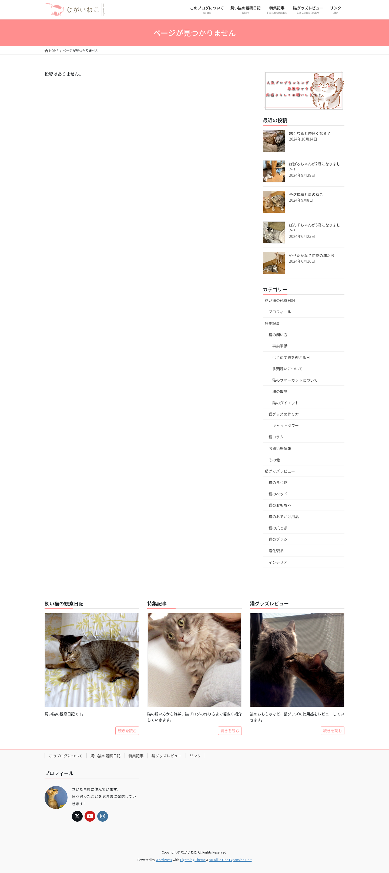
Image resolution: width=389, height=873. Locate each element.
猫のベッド (278, 494)
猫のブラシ (278, 539)
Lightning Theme (193, 859)
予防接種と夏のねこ (306, 194)
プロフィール (280, 311)
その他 (274, 459)
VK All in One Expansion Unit (230, 859)
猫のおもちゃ (280, 505)
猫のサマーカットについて (295, 380)
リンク (195, 755)
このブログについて (66, 755)
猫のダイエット (285, 402)
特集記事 (272, 323)
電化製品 (276, 550)
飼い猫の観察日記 (280, 300)
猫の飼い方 (278, 334)
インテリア (278, 562)
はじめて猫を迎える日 (291, 357)
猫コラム (276, 436)
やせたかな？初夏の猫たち (311, 255)
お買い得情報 (280, 448)
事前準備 (279, 346)
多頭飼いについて (287, 368)
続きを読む (127, 730)
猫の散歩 (279, 391)
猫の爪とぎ (278, 528)
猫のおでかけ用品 (284, 516)
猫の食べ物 (278, 482)
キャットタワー (285, 425)
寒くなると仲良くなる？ (310, 133)
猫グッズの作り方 (284, 414)
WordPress (164, 859)
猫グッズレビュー (280, 471)
